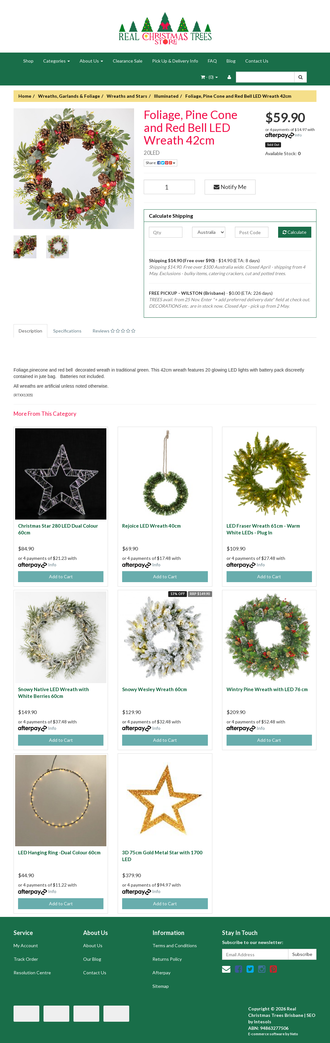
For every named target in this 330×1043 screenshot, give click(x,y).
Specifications (67, 330)
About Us (91, 61)
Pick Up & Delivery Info (175, 61)
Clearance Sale (127, 61)
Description (30, 330)
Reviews (113, 330)
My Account (26, 945)
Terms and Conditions (174, 945)
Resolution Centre (32, 972)
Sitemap (160, 986)
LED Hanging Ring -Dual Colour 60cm (59, 852)
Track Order (26, 959)
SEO (310, 1015)
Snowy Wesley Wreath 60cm (154, 689)
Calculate (294, 232)
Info (298, 135)
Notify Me (230, 186)
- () (209, 77)
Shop (28, 61)
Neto (294, 1034)
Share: (160, 162)
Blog (231, 61)
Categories (56, 61)
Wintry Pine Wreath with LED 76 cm (267, 689)
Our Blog (92, 959)
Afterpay (161, 972)
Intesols (262, 1021)
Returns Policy (167, 959)
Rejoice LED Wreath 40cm (151, 526)
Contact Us (256, 61)
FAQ (212, 61)
